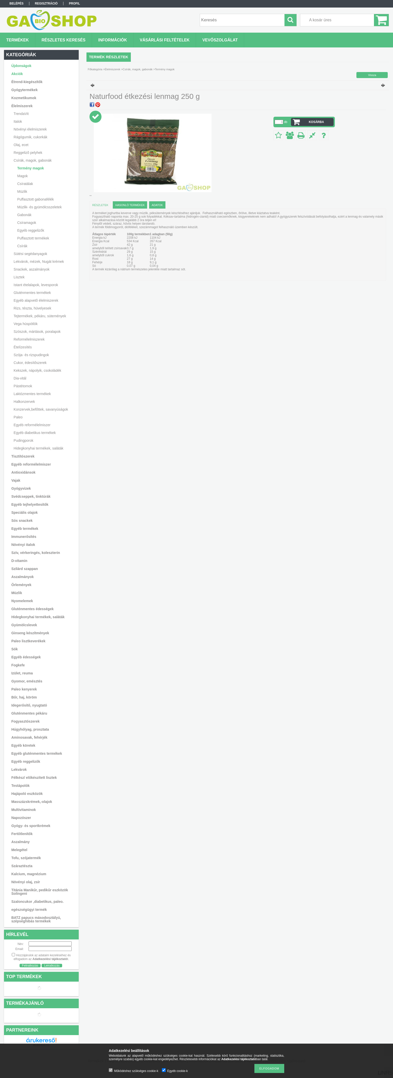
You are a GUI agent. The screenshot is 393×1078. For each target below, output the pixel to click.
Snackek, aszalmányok (31, 269)
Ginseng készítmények (30, 633)
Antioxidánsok (23, 472)
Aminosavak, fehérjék (29, 737)
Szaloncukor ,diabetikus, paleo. (37, 902)
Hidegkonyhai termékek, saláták (38, 448)
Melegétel (19, 850)
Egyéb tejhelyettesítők (29, 504)
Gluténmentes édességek (32, 609)
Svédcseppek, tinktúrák (30, 496)
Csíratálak (25, 184)
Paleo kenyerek (24, 689)
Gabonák (24, 215)
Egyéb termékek (24, 529)
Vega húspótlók (26, 324)
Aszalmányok (22, 577)
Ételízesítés (23, 347)
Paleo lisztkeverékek (28, 641)
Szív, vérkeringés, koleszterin (35, 553)
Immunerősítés (23, 537)
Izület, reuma (22, 673)
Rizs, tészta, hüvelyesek (32, 308)
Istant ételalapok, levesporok (36, 285)
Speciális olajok (24, 513)
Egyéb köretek (23, 745)
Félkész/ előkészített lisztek (34, 778)
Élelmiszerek (22, 106)
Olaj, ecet (21, 145)
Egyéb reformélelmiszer (32, 425)
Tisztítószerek (22, 456)
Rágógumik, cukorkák (30, 137)
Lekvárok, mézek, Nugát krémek (39, 262)
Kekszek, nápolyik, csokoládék (37, 370)
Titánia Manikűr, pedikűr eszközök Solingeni (39, 892)
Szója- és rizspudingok (31, 355)
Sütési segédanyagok (30, 254)
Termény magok (30, 168)
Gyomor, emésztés (26, 681)
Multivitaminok (23, 810)
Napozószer (21, 818)
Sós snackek (22, 521)
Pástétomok (23, 386)
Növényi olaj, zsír (25, 882)
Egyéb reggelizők (30, 230)
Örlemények (21, 585)
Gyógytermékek (24, 90)
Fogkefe (18, 665)
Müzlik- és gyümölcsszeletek (39, 207)
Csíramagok (26, 223)
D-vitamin (19, 561)
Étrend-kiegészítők (26, 82)
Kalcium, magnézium (28, 874)
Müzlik (22, 191)
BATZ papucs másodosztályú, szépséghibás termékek (36, 919)
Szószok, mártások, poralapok (37, 332)
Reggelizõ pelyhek (28, 153)
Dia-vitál (20, 378)
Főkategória (95, 69)
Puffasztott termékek (33, 238)
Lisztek (19, 277)
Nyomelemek (22, 601)
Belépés (17, 3)
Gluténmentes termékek (32, 293)
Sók (14, 649)
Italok (18, 121)
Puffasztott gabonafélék (35, 199)
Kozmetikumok (23, 98)
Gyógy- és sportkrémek (30, 826)
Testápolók (20, 786)
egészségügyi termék (29, 910)
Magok (22, 176)
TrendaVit (21, 114)
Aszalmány (20, 842)
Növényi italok (23, 545)
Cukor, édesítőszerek (30, 363)
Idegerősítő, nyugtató (29, 705)
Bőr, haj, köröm (24, 697)
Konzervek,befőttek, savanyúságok (41, 409)
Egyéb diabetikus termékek (35, 433)
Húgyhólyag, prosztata (30, 729)
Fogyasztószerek (25, 721)
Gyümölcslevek (24, 625)
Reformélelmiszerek (29, 339)
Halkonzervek (24, 402)
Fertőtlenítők (22, 834)
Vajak (15, 480)
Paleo (18, 417)
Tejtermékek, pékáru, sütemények (40, 316)
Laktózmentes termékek (32, 394)
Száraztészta (21, 866)
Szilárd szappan (24, 569)
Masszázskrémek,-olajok (31, 802)
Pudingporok (23, 440)
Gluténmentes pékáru (29, 713)
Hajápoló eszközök (27, 794)
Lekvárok (19, 770)
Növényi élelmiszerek (30, 129)
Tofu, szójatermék (26, 858)
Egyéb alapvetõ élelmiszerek (36, 300)
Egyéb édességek (26, 657)
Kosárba (316, 122)
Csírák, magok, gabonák (33, 160)
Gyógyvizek (21, 488)
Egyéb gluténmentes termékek (36, 753)
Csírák (22, 246)
